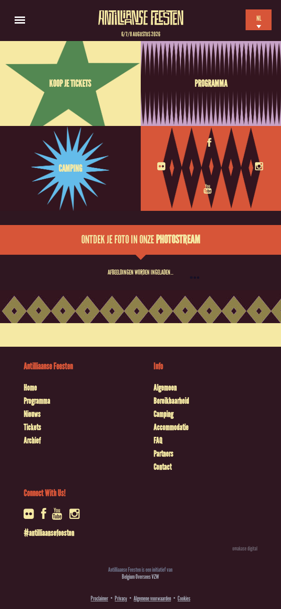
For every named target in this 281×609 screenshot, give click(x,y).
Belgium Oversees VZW (140, 576)
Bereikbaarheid (171, 401)
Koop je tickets (70, 83)
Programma (211, 83)
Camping (70, 168)
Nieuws (32, 414)
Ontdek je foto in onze (140, 239)
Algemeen (165, 388)
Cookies (184, 598)
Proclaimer (99, 598)
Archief (32, 440)
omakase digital (244, 548)
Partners (163, 454)
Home (30, 388)
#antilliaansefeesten (49, 533)
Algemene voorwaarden (152, 598)
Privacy (121, 598)
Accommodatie (170, 427)
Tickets (32, 427)
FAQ (157, 440)
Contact (162, 467)
